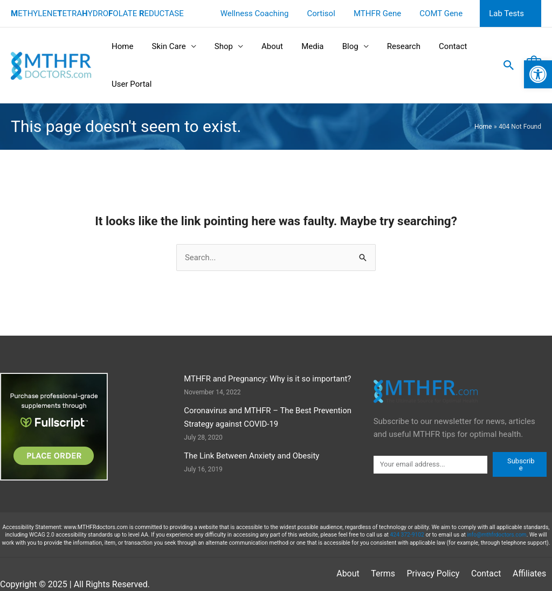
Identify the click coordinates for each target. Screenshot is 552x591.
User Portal (130, 84)
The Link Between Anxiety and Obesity (252, 456)
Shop (218, 46)
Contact (436, 46)
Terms (342, 574)
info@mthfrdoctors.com (497, 535)
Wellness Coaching (264, 13)
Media (302, 46)
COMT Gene (444, 13)
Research (389, 46)
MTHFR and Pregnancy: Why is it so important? (268, 379)
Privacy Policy (392, 574)
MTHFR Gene (382, 13)
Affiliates (488, 574)
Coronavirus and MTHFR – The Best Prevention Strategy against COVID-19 (268, 417)
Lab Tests (507, 13)
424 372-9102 (407, 535)
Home (121, 46)
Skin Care (165, 46)
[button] (538, 68)
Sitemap (531, 574)
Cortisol (329, 13)
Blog (338, 46)
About (264, 46)
